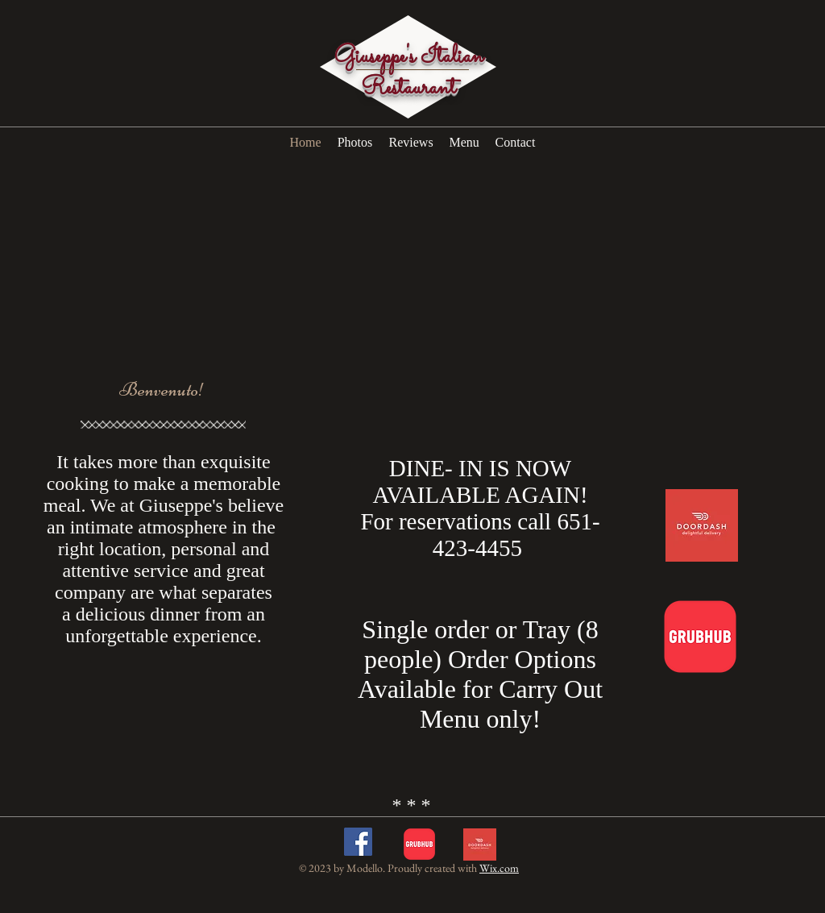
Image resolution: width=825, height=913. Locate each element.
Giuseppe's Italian (408, 57)
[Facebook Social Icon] (358, 842)
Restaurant (408, 88)
